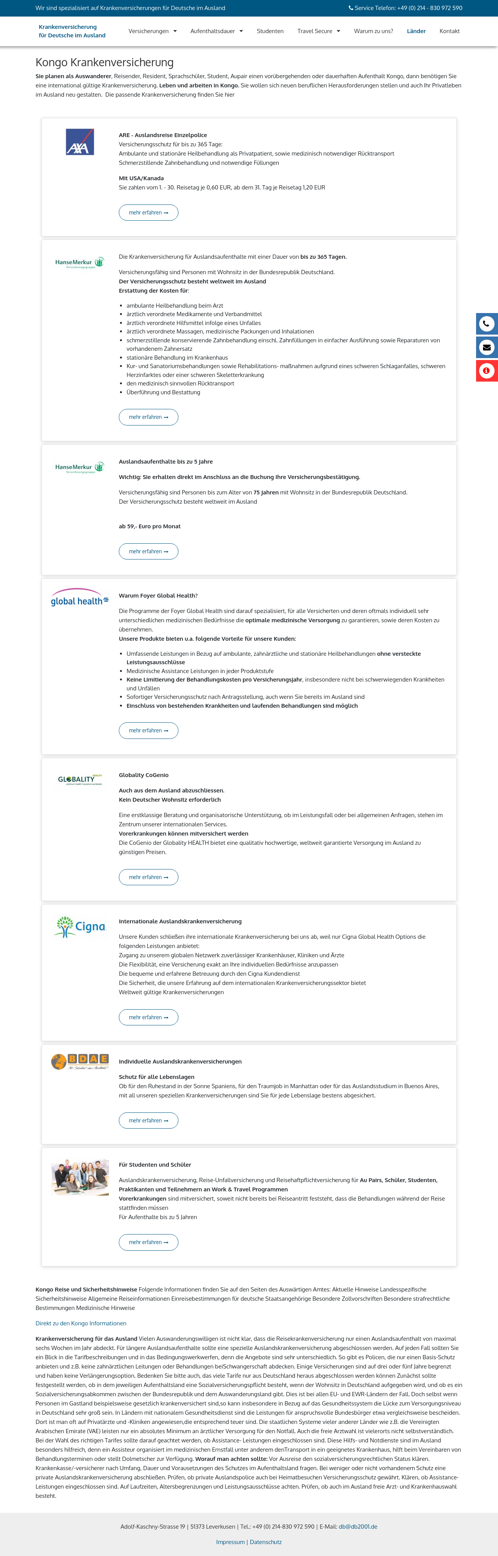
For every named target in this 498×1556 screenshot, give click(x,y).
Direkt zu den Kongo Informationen (81, 1323)
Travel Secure (315, 31)
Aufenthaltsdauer (213, 31)
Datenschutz (266, 1542)
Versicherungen (149, 31)
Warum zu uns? (373, 31)
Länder (416, 31)
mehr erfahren (148, 212)
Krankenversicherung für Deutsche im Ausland (72, 31)
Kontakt (450, 31)
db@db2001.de (358, 1526)
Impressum (230, 1542)
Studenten (270, 31)
